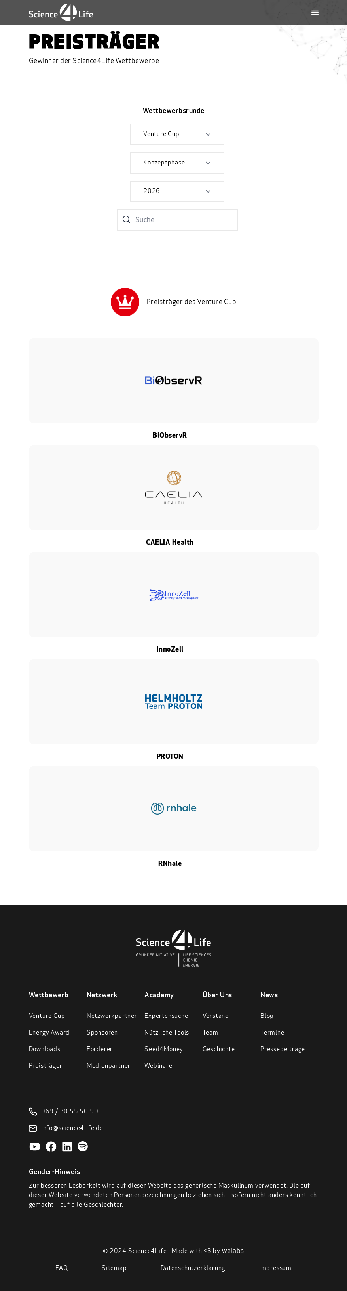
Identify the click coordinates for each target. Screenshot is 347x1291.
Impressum (275, 1268)
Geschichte (219, 1049)
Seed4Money (163, 1049)
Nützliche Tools (166, 1033)
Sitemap (114, 1268)
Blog (266, 1016)
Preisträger (46, 1066)
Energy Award (49, 1033)
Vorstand (216, 1016)
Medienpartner (109, 1066)
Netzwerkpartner (112, 1016)
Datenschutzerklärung (193, 1268)
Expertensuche (166, 1016)
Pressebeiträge (282, 1049)
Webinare (158, 1066)
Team (210, 1033)
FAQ (61, 1268)
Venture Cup (47, 1016)
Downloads (45, 1049)
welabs (233, 1251)
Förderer (100, 1049)
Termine (272, 1033)
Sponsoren (102, 1033)
